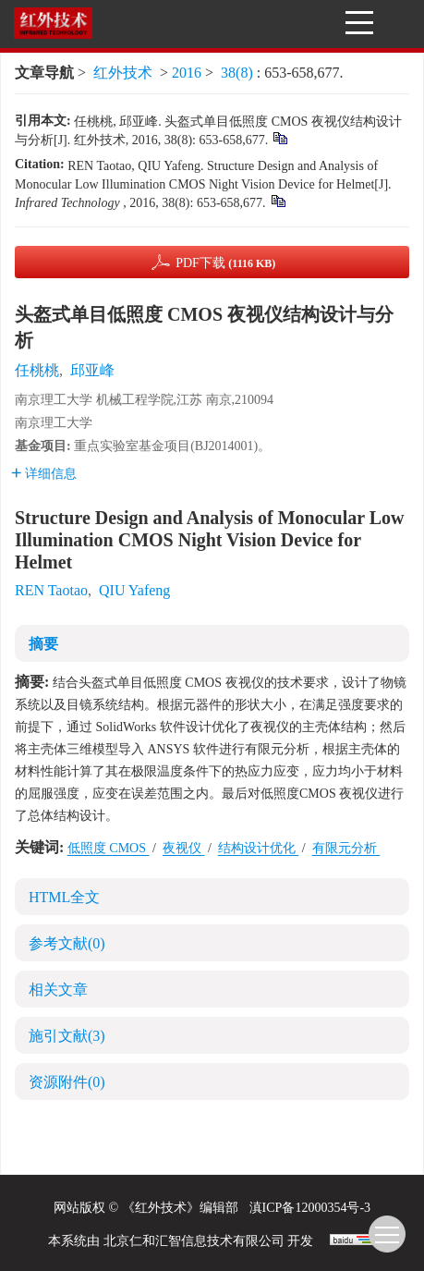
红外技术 (122, 72)
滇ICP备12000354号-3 (309, 1208)
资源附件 (67, 1082)
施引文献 (67, 1036)
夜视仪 (184, 848)
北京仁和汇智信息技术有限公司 (194, 1241)
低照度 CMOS (108, 848)
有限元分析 (346, 848)
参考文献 (67, 943)
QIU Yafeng (134, 590)
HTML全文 (64, 897)
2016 (186, 72)
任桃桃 (37, 370)
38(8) (239, 72)
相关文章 (58, 989)
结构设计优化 (258, 848)
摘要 (43, 644)
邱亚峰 (92, 370)
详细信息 (44, 474)
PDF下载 (225, 263)
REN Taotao (51, 590)
